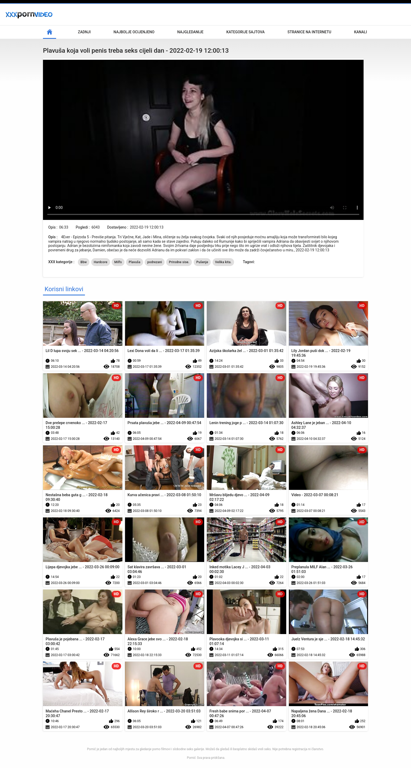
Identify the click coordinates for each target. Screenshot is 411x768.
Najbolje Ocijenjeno (133, 32)
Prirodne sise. (179, 262)
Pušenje (202, 262)
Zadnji (84, 32)
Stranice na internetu (309, 32)
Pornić (191, 758)
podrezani (154, 262)
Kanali (360, 32)
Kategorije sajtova (245, 32)
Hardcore (100, 262)
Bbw (83, 262)
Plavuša (134, 262)
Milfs (118, 262)
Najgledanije (190, 32)
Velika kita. (223, 262)
